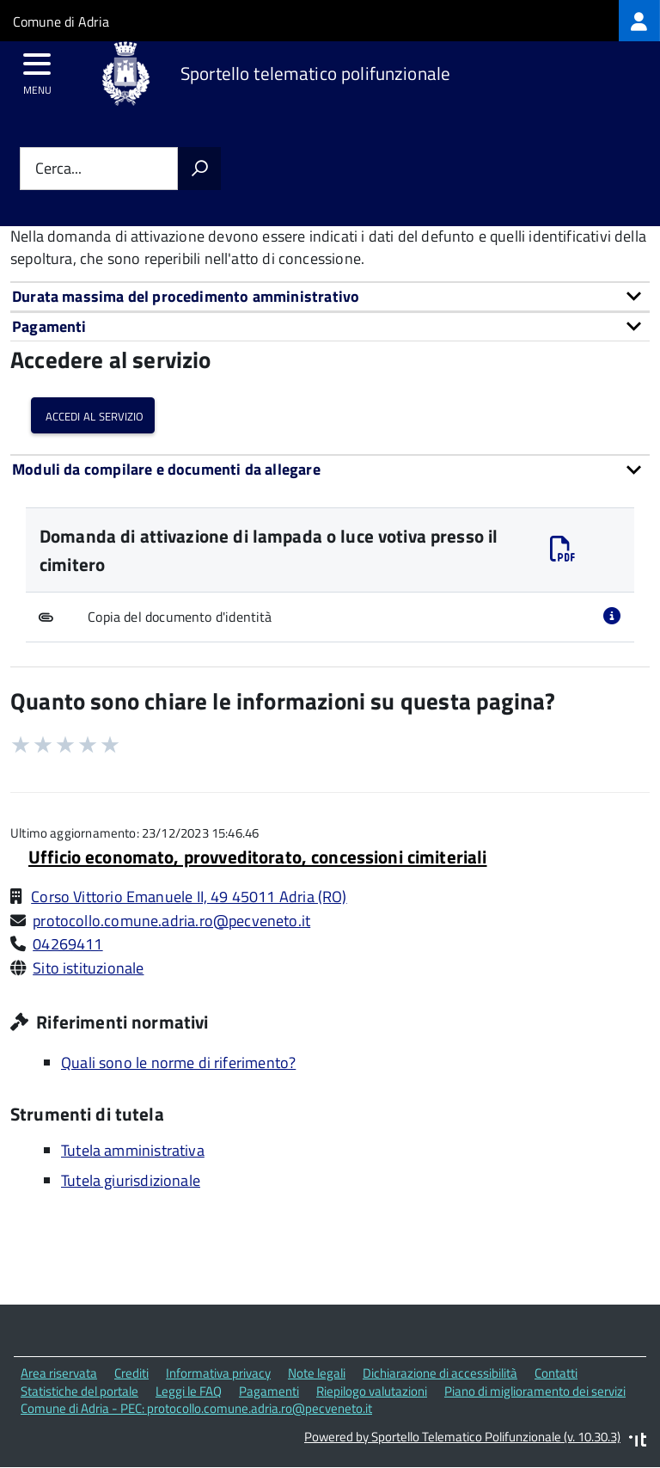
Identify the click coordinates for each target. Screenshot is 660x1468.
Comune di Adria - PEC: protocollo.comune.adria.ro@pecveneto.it (196, 1408)
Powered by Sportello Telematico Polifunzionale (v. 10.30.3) (462, 1437)
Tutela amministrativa (133, 1150)
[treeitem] (639, 20)
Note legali (316, 1373)
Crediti (131, 1373)
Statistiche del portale (79, 1391)
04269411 (67, 943)
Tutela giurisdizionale (130, 1180)
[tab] (330, 296)
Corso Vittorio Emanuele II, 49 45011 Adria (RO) (188, 896)
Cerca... (58, 169)
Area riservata (59, 1373)
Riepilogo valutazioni (371, 1391)
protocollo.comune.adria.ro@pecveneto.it (171, 920)
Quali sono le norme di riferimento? (178, 1062)
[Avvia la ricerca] (199, 168)
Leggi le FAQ (189, 1391)
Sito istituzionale (88, 968)
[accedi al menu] (37, 69)
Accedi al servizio (93, 415)
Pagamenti (269, 1391)
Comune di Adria (61, 21)
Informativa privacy (218, 1373)
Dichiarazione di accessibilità (440, 1373)
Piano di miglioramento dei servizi (535, 1391)
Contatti (556, 1373)
